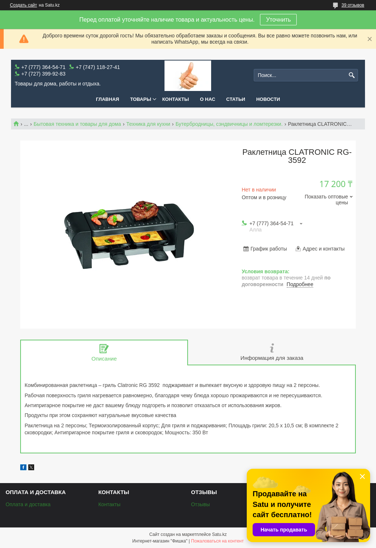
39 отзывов (352, 5)
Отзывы (200, 504)
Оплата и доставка (28, 504)
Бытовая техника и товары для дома (77, 124)
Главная (107, 99)
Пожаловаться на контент (217, 541)
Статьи (235, 99)
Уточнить (278, 20)
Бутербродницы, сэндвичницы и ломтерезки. (229, 124)
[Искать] (351, 75)
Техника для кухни (148, 124)
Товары (140, 99)
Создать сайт (23, 5)
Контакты (175, 99)
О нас (208, 99)
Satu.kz (219, 534)
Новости (268, 99)
